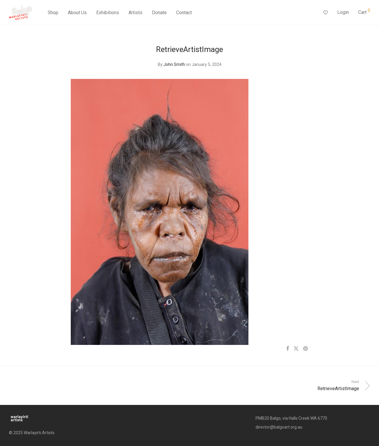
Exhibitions (107, 12)
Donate (159, 12)
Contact (184, 12)
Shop (53, 12)
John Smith (174, 64)
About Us (77, 12)
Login (343, 12)
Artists (135, 12)
